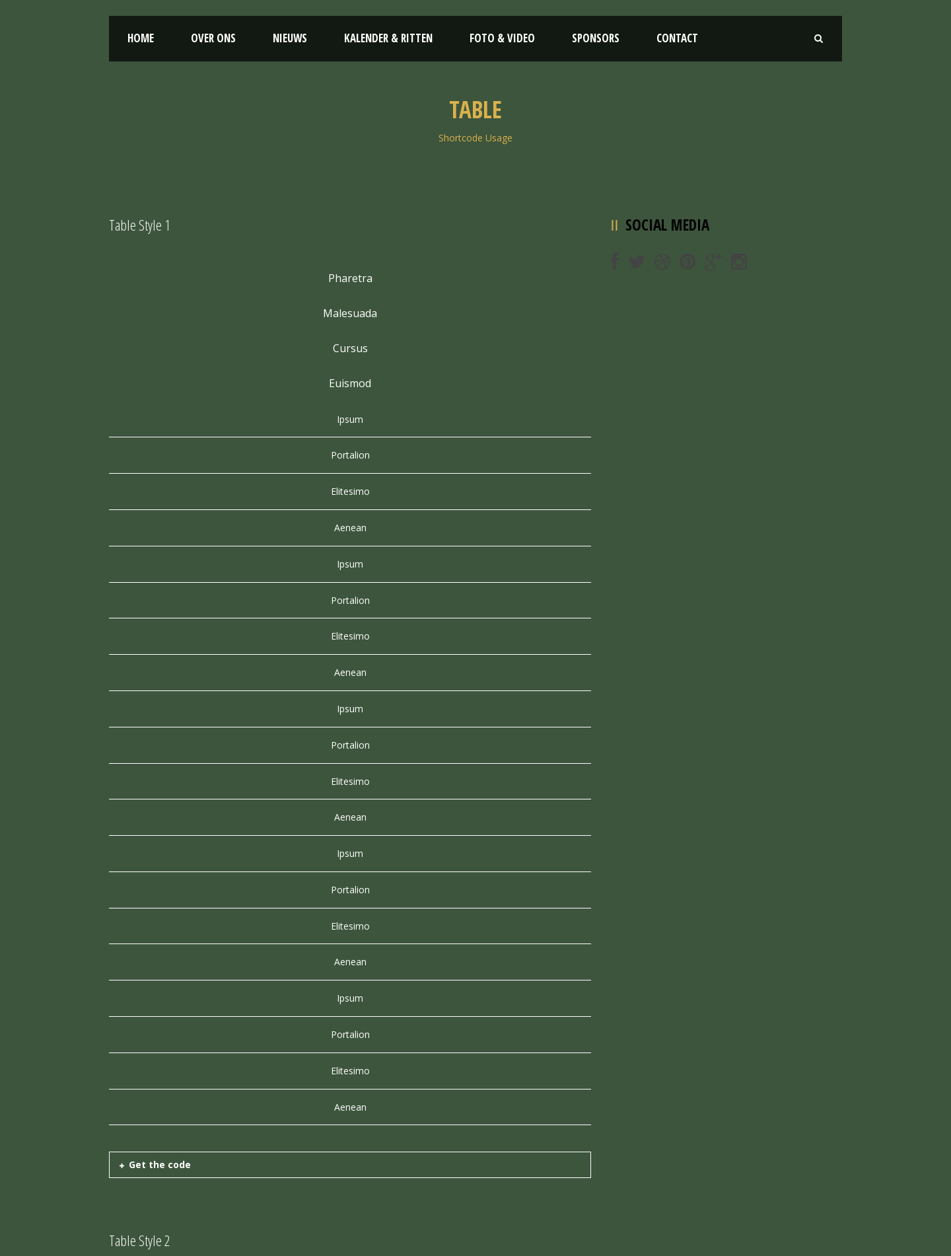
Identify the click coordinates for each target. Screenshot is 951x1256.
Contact (677, 38)
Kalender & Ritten (388, 38)
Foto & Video (502, 38)
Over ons (213, 38)
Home (140, 38)
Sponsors (595, 38)
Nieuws (290, 38)
